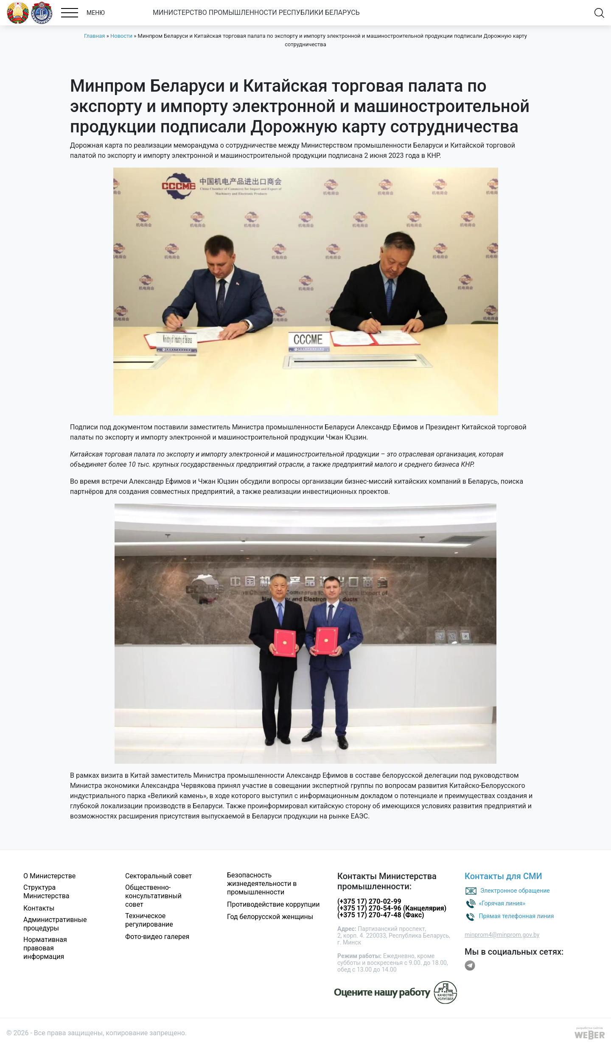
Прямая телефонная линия (516, 916)
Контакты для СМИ (503, 876)
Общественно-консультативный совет (153, 895)
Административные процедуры (55, 924)
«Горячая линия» (502, 903)
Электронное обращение (515, 890)
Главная (94, 36)
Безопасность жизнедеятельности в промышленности (262, 883)
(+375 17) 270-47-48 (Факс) (380, 915)
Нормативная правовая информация (45, 948)
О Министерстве (49, 876)
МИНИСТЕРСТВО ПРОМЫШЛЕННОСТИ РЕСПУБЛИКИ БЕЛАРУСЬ (256, 12)
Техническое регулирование (149, 920)
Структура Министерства (46, 891)
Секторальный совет (158, 876)
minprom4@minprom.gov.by (502, 934)
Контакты (38, 908)
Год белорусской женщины (270, 917)
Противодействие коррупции (273, 904)
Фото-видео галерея (157, 937)
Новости (121, 36)
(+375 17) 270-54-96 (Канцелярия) (391, 908)
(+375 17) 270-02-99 (369, 901)
